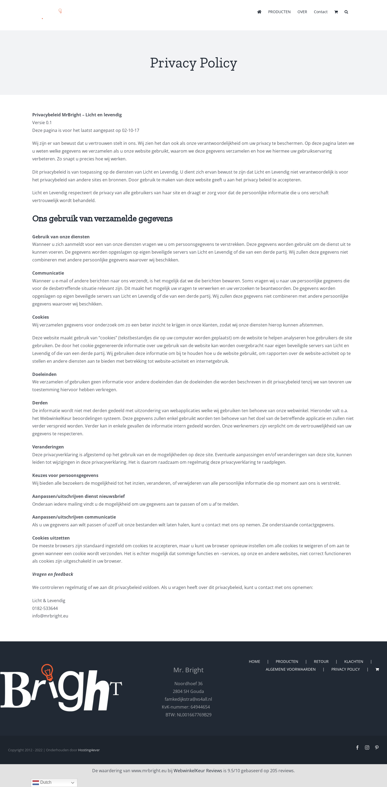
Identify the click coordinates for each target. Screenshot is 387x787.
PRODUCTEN (287, 661)
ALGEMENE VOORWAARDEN (291, 669)
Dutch (42, 782)
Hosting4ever (89, 750)
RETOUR (321, 661)
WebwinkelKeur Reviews (198, 771)
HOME (254, 661)
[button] (346, 11)
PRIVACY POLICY (345, 669)
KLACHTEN (353, 661)
